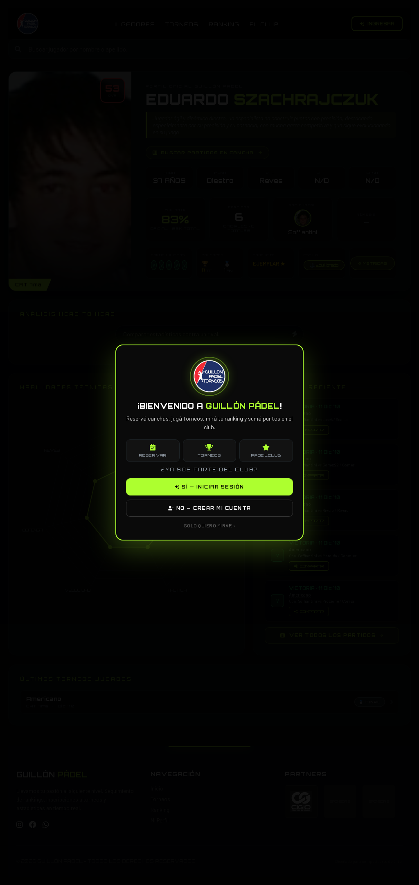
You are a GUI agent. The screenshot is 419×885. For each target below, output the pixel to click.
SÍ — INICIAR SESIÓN (209, 487)
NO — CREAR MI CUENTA (209, 508)
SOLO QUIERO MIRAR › (210, 525)
